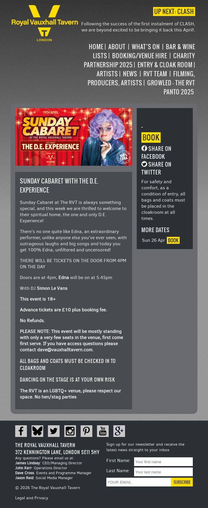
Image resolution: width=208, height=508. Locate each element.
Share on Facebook (156, 152)
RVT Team (155, 73)
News (130, 73)
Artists (107, 73)
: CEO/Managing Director (48, 463)
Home (96, 46)
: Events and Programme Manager (53, 472)
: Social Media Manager (44, 477)
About (117, 46)
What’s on (146, 46)
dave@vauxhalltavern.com (64, 350)
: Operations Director (41, 467)
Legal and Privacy (31, 498)
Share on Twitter (156, 168)
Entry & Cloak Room (165, 64)
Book (151, 137)
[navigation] (137, 69)
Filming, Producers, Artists (141, 78)
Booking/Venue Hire (139, 55)
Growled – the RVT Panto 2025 (171, 87)
